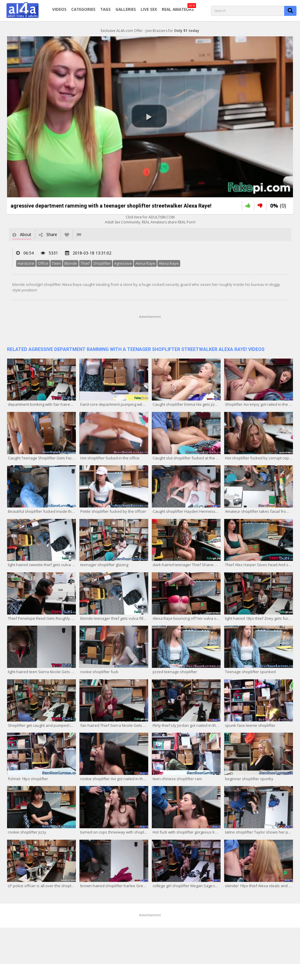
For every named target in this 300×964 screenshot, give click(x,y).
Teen (56, 263)
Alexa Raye (145, 263)
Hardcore (26, 263)
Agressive (123, 263)
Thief (85, 263)
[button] (149, 116)
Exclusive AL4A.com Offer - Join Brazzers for (150, 30)
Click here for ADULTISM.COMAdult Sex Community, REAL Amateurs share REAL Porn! (150, 220)
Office (43, 263)
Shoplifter (102, 263)
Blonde (70, 263)
